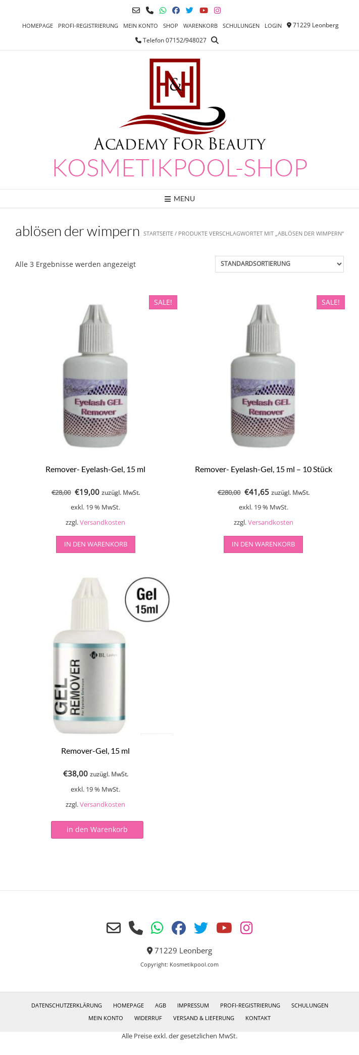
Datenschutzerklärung (66, 1005)
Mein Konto (140, 25)
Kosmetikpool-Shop (179, 167)
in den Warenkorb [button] (95, 543)
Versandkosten (102, 522)
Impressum (193, 1005)
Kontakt (258, 1018)
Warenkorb (200, 25)
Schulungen (241, 25)
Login (273, 25)
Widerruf (148, 1018)
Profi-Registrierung (88, 25)
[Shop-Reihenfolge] (279, 264)
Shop (170, 25)
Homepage (37, 25)
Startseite (158, 233)
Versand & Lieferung (203, 1018)
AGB (160, 1005)
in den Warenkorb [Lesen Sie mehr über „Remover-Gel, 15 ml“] (97, 829)
